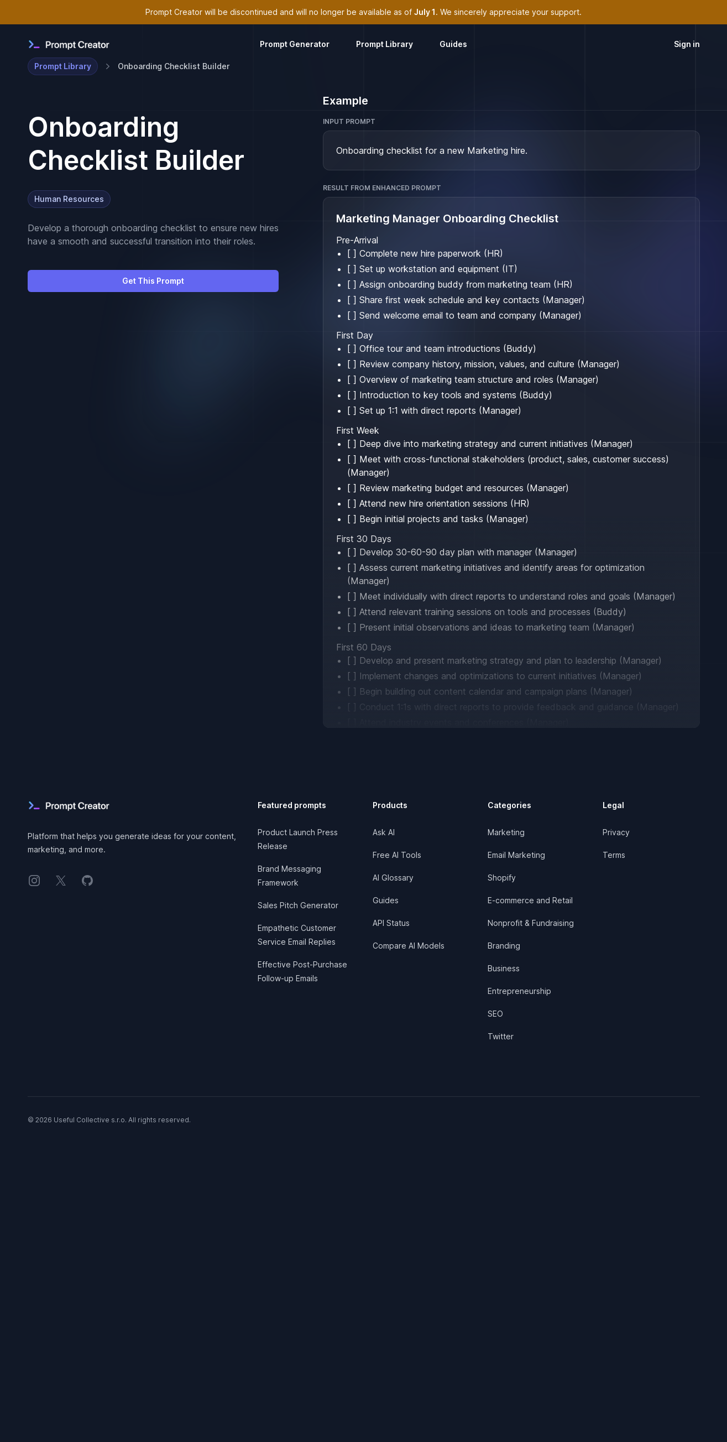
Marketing (506, 832)
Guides (453, 44)
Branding (504, 945)
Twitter (501, 1036)
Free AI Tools (397, 855)
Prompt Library (384, 44)
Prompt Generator (294, 44)
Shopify (502, 877)
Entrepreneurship (519, 991)
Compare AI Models (408, 945)
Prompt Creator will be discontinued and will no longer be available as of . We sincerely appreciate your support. (363, 12)
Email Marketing (516, 855)
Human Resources (69, 199)
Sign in (687, 44)
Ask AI (384, 832)
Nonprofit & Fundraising (531, 923)
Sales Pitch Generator (298, 905)
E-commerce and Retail (530, 900)
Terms (614, 855)
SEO (495, 1013)
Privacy (616, 832)
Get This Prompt (153, 280)
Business (504, 968)
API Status (391, 923)
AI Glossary (393, 877)
